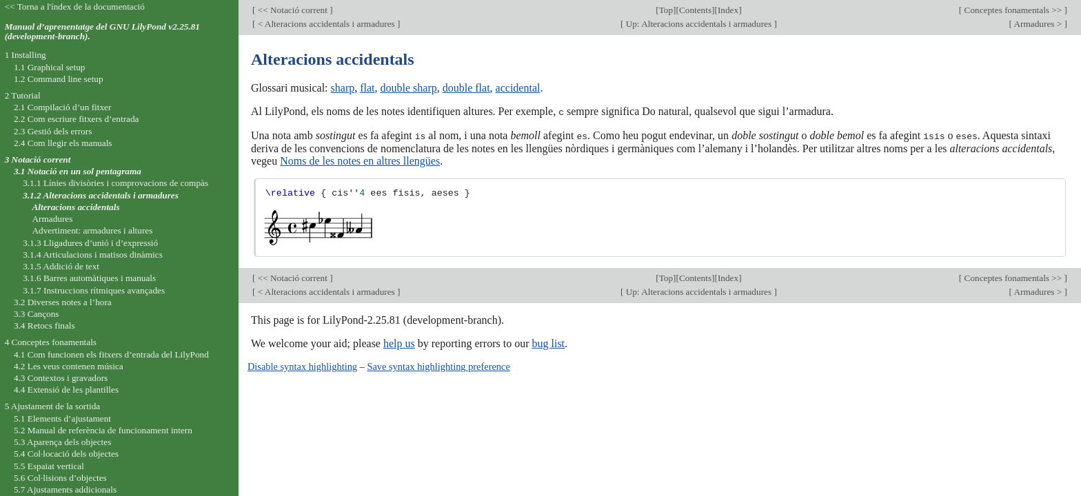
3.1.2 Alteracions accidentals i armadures (101, 195)
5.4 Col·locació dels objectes (66, 453)
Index (728, 10)
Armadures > (1038, 24)
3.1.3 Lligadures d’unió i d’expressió (90, 243)
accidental (518, 88)
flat (367, 88)
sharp (343, 88)
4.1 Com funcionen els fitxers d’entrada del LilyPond (111, 354)
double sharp (409, 88)
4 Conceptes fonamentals (51, 342)
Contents (695, 10)
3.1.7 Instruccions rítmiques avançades (94, 290)
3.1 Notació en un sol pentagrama (77, 171)
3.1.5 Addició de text (61, 266)
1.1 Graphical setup (49, 67)
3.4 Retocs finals (44, 325)
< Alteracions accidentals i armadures (326, 24)
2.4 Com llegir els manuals (63, 143)
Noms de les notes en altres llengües (360, 159)
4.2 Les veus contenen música (68, 366)
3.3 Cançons (36, 314)
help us (399, 343)
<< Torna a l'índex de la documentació (75, 6)
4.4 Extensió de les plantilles (66, 389)
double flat (466, 88)
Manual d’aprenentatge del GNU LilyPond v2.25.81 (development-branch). (102, 31)
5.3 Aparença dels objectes (62, 442)
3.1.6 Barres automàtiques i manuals (89, 278)
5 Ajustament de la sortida (53, 406)
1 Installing (25, 55)
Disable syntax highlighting (302, 365)
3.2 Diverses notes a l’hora (63, 302)
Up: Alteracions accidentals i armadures (698, 24)
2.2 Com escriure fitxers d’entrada (76, 119)
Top (666, 10)
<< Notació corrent (292, 10)
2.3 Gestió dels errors (53, 131)
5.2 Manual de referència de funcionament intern (103, 430)
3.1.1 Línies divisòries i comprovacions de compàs (115, 183)
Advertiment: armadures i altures (92, 230)
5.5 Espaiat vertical (49, 466)
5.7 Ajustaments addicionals (65, 489)
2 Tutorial (23, 95)
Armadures (52, 219)
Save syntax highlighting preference (438, 365)
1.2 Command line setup (58, 79)
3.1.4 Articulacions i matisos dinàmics (93, 254)
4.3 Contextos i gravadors (61, 378)
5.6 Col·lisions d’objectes (60, 478)
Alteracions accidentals (75, 207)
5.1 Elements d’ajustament (62, 418)
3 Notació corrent (38, 159)
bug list (548, 343)
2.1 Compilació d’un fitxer (62, 107)
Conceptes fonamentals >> (1013, 10)
